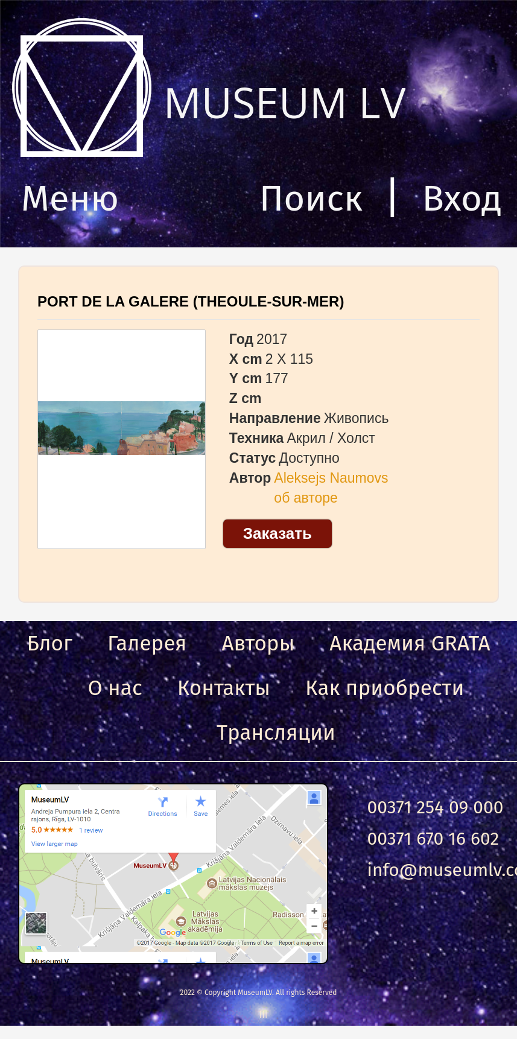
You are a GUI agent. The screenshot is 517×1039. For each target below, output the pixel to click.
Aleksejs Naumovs (331, 478)
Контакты (223, 688)
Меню (70, 198)
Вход (462, 198)
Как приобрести (384, 688)
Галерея (146, 643)
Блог (49, 643)
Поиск (311, 198)
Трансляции (276, 732)
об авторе (306, 498)
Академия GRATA (409, 643)
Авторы (257, 643)
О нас (115, 688)
